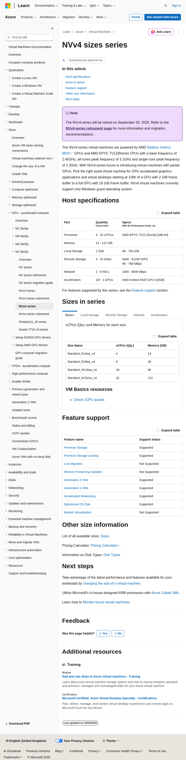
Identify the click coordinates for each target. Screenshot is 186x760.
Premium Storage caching (81, 455)
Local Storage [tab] (90, 315)
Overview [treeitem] (15, 54)
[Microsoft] (8, 6)
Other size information (80, 93)
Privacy (93, 751)
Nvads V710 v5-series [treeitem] (33, 329)
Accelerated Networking (80, 496)
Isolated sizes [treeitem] (21, 410)
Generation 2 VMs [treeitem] (24, 402)
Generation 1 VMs (76, 488)
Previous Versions (38, 751)
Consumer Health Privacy (123, 751)
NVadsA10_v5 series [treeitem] (33, 322)
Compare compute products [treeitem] (27, 62)
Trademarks (11, 757)
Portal (136, 17)
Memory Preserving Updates (83, 472)
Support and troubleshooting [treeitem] (27, 573)
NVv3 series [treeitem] (27, 290)
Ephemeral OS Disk (77, 504)
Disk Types (112, 555)
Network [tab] (139, 315)
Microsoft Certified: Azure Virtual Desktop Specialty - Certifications (109, 698)
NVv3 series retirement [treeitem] (34, 298)
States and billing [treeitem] (23, 425)
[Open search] (165, 6)
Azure (80, 31)
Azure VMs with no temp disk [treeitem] (31, 456)
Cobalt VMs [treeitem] (19, 174)
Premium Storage (75, 447)
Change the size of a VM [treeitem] (28, 166)
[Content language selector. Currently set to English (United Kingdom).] (26, 741)
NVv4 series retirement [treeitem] (34, 314)
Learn (67, 31)
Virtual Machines (100, 31)
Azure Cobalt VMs (165, 593)
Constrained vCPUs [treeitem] (25, 441)
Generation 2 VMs (76, 480)
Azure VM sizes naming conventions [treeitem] (27, 148)
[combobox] (29, 37)
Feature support (76, 88)
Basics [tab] (69, 315)
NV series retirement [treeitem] (32, 275)
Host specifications (78, 76)
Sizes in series (75, 82)
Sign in (176, 5)
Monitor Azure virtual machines (106, 602)
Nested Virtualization (77, 512)
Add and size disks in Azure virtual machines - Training (101, 676)
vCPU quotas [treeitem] (20, 433)
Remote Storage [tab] (116, 315)
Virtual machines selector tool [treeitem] (31, 158)
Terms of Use (157, 751)
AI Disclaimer (12, 751)
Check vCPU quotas (89, 400)
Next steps (73, 99)
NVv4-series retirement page (89, 128)
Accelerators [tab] (159, 315)
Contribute (76, 751)
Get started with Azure (162, 17)
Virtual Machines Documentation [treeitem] (30, 47)
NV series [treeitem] (25, 267)
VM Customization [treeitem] (24, 449)
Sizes (105, 536)
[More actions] (179, 32)
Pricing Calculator (104, 545)
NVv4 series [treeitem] (27, 306)
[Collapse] (52, 28)
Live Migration (73, 463)
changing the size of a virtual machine (111, 583)
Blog (58, 751)
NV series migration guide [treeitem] (36, 283)
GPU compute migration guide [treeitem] (31, 355)
